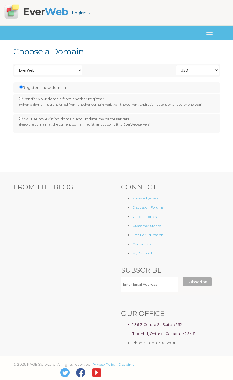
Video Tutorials (144, 216)
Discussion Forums (147, 207)
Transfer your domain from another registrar (111, 102)
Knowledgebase (145, 198)
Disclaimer (127, 364)
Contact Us (141, 244)
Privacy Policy (104, 364)
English (81, 12)
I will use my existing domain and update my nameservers (85, 122)
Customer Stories (146, 226)
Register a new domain (42, 87)
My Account (142, 253)
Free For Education (147, 235)
